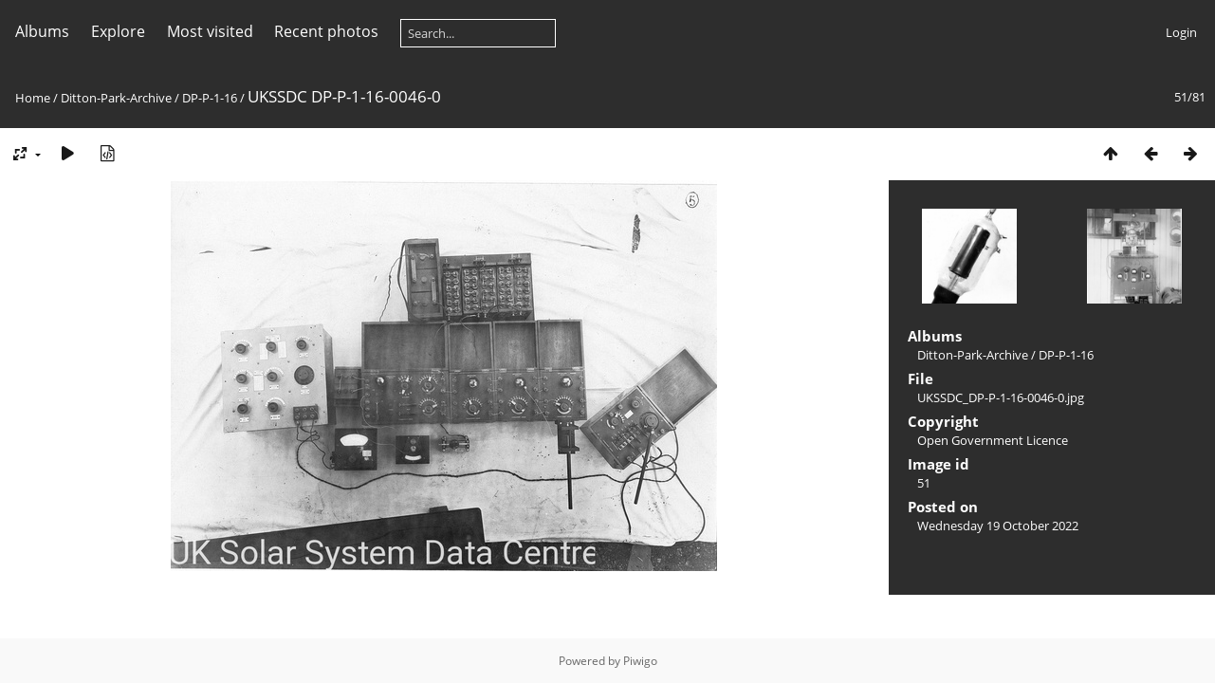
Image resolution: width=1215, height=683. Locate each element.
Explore (118, 31)
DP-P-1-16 (209, 97)
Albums (42, 31)
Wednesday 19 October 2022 (997, 525)
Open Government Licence (992, 440)
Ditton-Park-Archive (116, 97)
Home (32, 97)
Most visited (210, 31)
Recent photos (326, 31)
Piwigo (640, 661)
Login (1181, 32)
